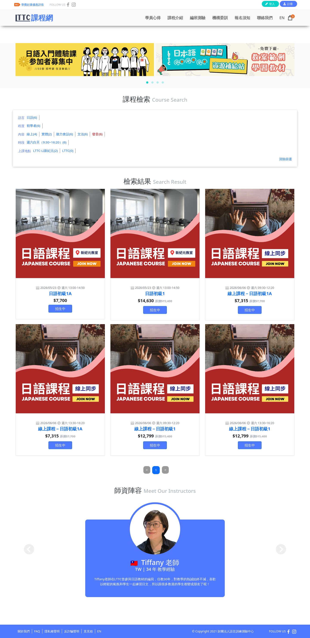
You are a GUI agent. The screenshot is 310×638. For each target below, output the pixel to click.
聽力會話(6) (64, 134)
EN (282, 17)
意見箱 (88, 631)
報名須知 (242, 17)
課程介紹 (175, 17)
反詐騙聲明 (71, 631)
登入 (272, 4)
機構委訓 (220, 17)
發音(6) (97, 134)
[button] (147, 82)
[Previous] (146, 470)
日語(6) (32, 117)
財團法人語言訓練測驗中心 (236, 631)
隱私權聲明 (52, 631)
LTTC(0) (67, 150)
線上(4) (32, 134)
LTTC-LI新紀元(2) (45, 150)
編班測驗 (197, 17)
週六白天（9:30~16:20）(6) (46, 142)
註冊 (290, 4)
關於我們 (24, 631)
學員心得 (153, 17)
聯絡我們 (265, 17)
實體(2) (47, 134)
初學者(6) (33, 125)
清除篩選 (285, 159)
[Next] (165, 470)
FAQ (37, 631)
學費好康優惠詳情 (32, 4)
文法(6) (83, 134)
